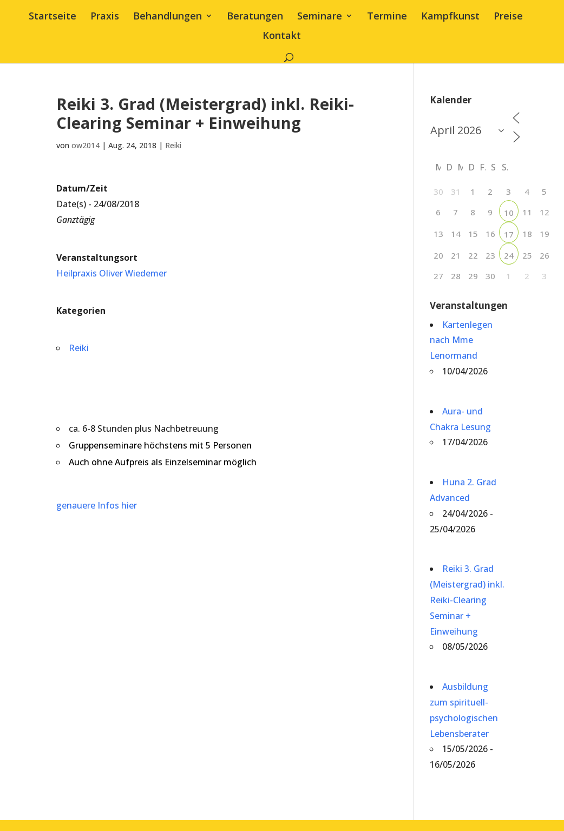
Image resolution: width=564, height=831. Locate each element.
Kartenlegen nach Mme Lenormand (461, 340)
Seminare (319, 17)
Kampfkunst (450, 17)
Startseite (52, 17)
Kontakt (282, 36)
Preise (508, 17)
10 (509, 212)
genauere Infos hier (96, 505)
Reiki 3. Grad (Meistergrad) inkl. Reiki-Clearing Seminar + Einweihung (467, 600)
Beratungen (255, 17)
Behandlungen (167, 17)
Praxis (104, 17)
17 (509, 234)
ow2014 (85, 145)
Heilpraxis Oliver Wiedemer (111, 273)
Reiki (173, 145)
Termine (387, 17)
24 (509, 255)
